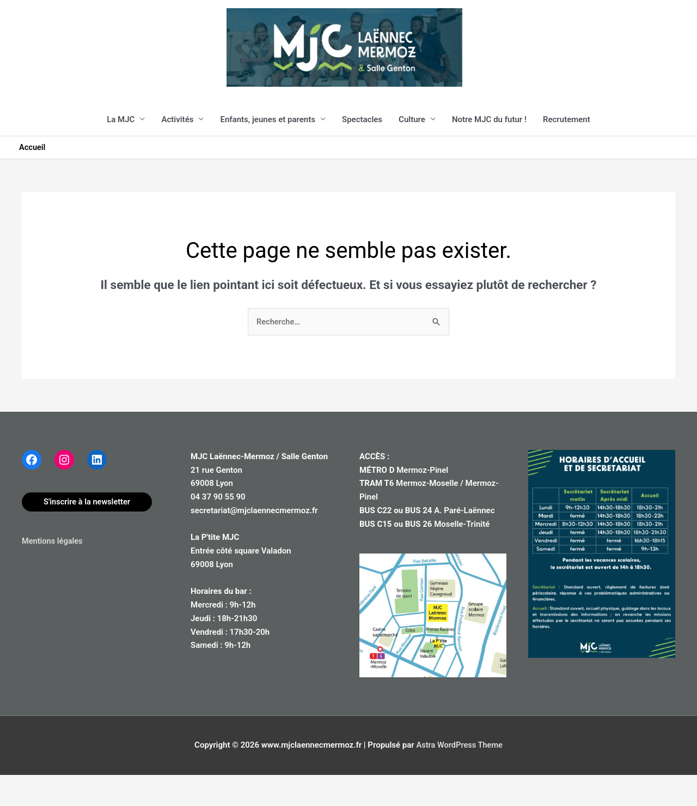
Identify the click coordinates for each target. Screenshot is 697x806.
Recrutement (566, 150)
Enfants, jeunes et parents (267, 150)
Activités (177, 150)
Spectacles (362, 150)
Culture (412, 150)
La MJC (120, 150)
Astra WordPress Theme (459, 776)
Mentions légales (53, 572)
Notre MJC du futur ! (489, 150)
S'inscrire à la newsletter (88, 533)
